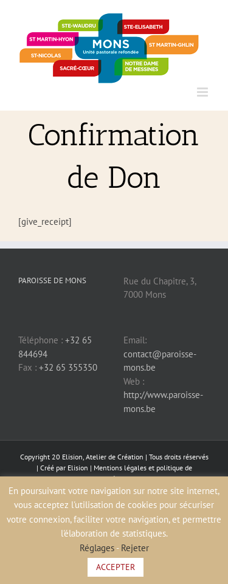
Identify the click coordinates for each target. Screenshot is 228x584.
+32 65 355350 (68, 367)
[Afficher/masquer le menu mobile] (203, 92)
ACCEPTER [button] (115, 567)
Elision (77, 467)
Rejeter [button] (135, 548)
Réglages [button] (97, 548)
